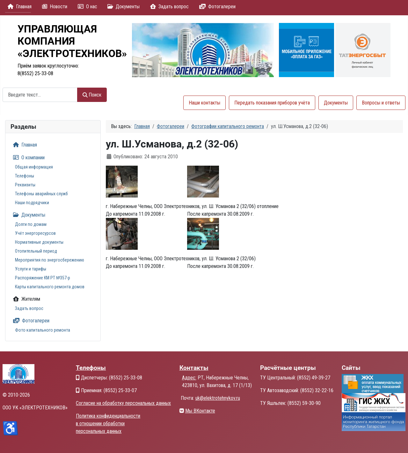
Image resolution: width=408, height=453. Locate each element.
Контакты (193, 367)
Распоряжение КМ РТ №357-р (42, 277)
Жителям (25, 299)
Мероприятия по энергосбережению (49, 259)
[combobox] (40, 95)
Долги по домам (31, 224)
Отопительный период (36, 251)
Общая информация (34, 166)
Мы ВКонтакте (200, 411)
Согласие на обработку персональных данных (123, 403)
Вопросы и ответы (381, 103)
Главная (18, 7)
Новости (53, 7)
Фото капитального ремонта (42, 330)
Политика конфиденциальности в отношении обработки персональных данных (108, 423)
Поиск (92, 95)
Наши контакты (204, 103)
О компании (28, 158)
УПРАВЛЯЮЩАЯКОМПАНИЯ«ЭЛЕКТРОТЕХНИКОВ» (72, 41)
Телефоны (24, 175)
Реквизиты (25, 184)
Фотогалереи (216, 7)
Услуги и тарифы (30, 268)
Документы (122, 7)
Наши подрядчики (32, 202)
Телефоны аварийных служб (41, 193)
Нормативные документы (39, 242)
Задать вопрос (168, 7)
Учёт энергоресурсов (35, 233)
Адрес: (189, 378)
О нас (86, 7)
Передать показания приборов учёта (272, 103)
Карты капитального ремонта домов (49, 286)
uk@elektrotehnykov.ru (217, 398)
